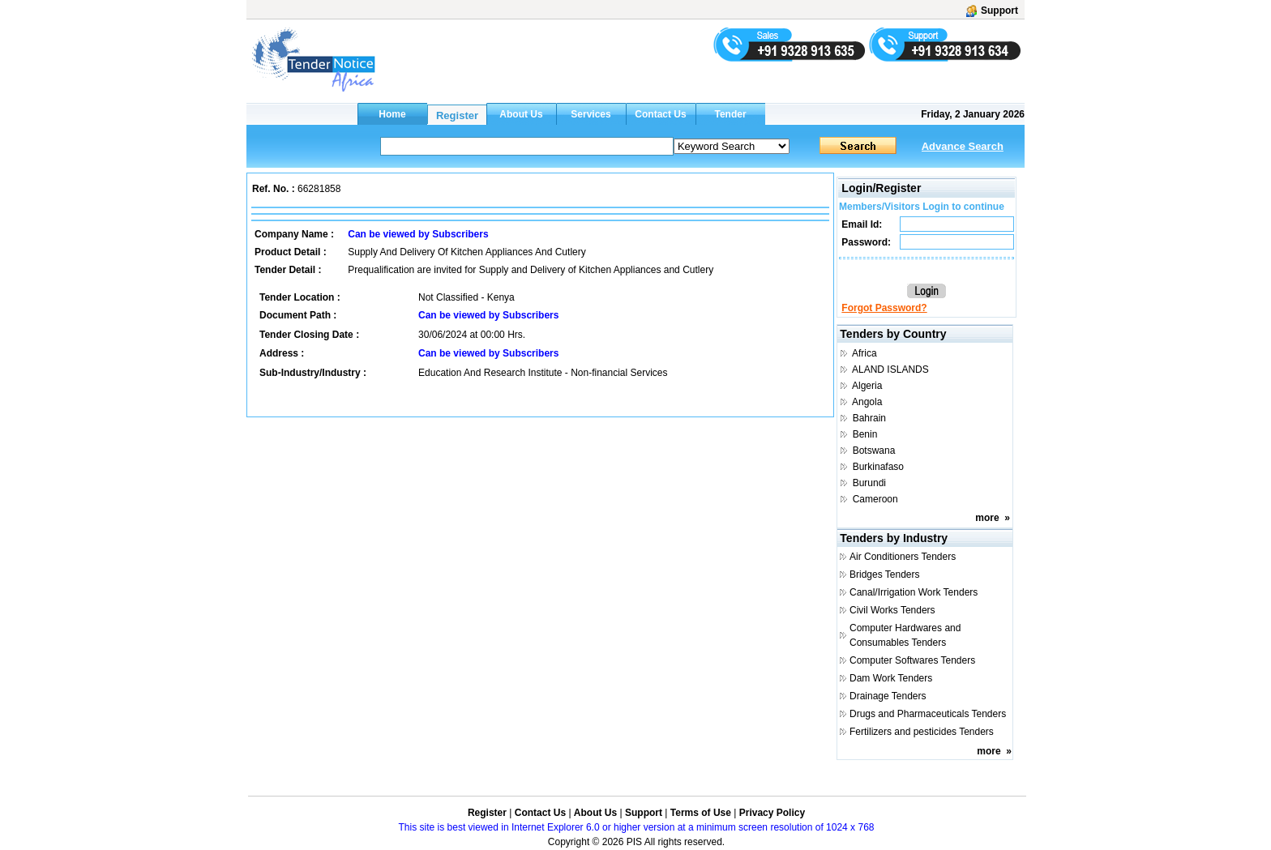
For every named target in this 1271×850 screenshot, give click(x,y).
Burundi (869, 483)
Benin (865, 434)
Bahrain (869, 418)
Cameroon (875, 499)
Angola (867, 402)
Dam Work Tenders (890, 678)
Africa (864, 353)
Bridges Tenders (884, 574)
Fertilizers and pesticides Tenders (921, 731)
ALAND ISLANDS (890, 369)
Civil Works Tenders (892, 610)
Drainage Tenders (888, 696)
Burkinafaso (878, 466)
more (987, 517)
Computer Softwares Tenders (912, 660)
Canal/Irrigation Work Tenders (913, 592)
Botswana (874, 450)
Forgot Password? (884, 308)
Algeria (867, 385)
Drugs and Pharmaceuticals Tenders (927, 714)
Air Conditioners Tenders (902, 556)
